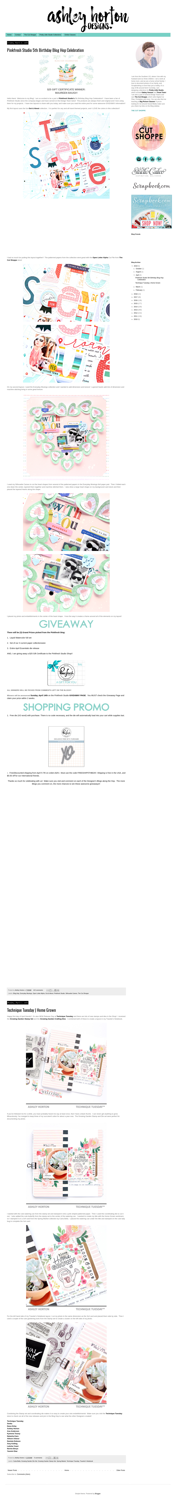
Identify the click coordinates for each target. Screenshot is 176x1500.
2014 (136, 307)
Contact (18, 35)
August (138, 272)
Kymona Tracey (13, 1434)
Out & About (49, 993)
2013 (136, 310)
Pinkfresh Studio (59, 993)
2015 (136, 303)
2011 (136, 316)
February (139, 290)
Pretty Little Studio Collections (50, 35)
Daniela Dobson (14, 1441)
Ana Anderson (13, 1431)
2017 (136, 297)
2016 (136, 300)
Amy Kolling (12, 1444)
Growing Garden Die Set (29, 1461)
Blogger (97, 1494)
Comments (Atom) (23, 1474)
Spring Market (61, 1461)
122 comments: (38, 990)
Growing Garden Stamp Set (47, 1461)
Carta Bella (16, 1461)
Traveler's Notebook (86, 1461)
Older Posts (120, 1470)
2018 (136, 294)
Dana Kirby (12, 1426)
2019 (136, 266)
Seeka (9, 1424)
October (139, 269)
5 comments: (38, 1458)
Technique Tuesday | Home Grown (31, 1010)
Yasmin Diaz (12, 1451)
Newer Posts (12, 1470)
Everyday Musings (26, 993)
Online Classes (70, 35)
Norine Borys (12, 1449)
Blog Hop (16, 993)
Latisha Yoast (13, 1446)
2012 (136, 313)
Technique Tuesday (15, 1421)
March (138, 287)
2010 (136, 319)
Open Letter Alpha (39, 993)
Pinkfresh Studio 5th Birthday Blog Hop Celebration (45, 50)
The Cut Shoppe (30, 35)
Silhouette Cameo (71, 993)
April (137, 275)
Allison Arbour (13, 1439)
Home (9, 35)
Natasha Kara (12, 1436)
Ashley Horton (13, 1429)
